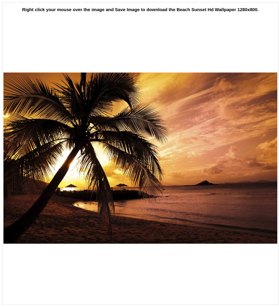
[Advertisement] (140, 43)
